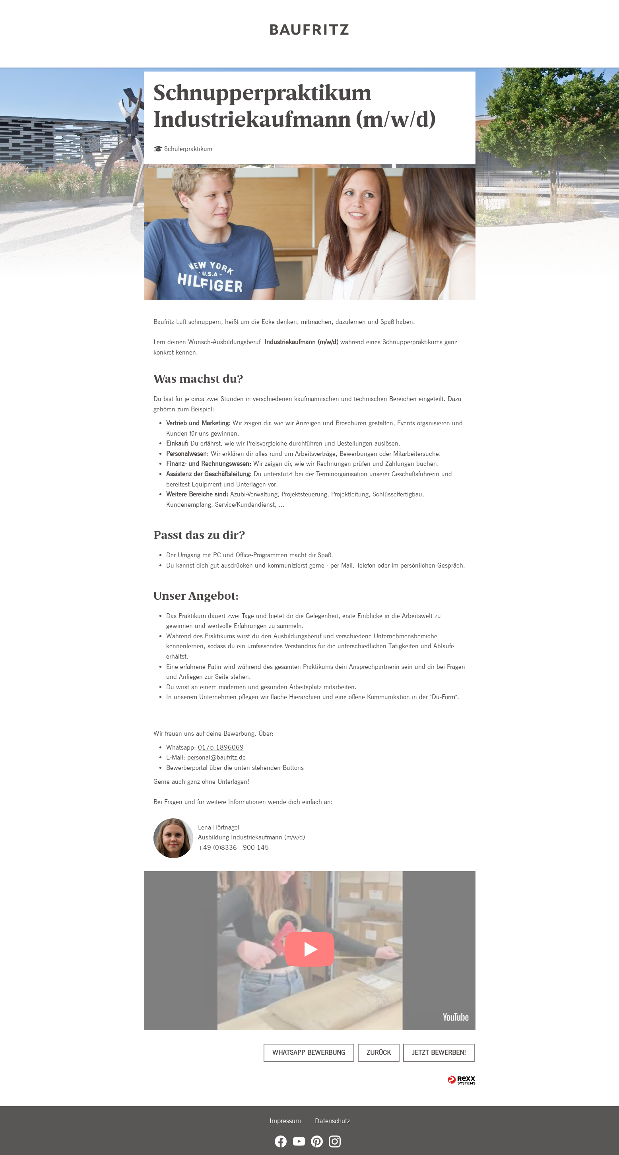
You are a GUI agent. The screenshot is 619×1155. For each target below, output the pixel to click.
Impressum (285, 1121)
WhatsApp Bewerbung (308, 1052)
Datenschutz (332, 1121)
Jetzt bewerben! (439, 1052)
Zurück (379, 1052)
